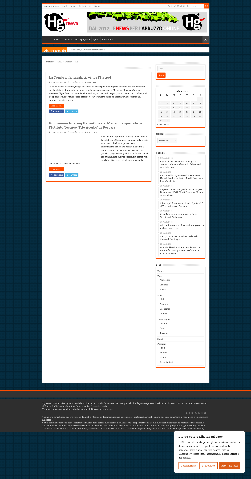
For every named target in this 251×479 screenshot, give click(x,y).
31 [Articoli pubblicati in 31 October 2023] (167, 120)
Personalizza (188, 465)
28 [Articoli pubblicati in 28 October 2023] (193, 116)
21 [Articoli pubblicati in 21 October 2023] (193, 111)
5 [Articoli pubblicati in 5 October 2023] (180, 103)
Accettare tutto (229, 465)
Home (72, 6)
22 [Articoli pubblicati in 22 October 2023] (200, 111)
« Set (159, 124)
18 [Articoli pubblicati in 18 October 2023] (174, 111)
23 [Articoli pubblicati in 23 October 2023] (161, 116)
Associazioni (166, 362)
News (89, 132)
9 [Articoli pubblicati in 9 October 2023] (160, 107)
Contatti (82, 6)
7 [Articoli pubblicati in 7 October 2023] (193, 103)
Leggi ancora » (56, 106)
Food (162, 347)
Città (162, 299)
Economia (165, 308)
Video (163, 357)
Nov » (166, 124)
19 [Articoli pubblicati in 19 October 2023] (180, 111)
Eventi (163, 328)
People (163, 352)
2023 (59, 61)
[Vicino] (242, 433)
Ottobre (69, 61)
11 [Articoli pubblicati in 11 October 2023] (174, 107)
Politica (163, 313)
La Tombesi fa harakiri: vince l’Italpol (80, 77)
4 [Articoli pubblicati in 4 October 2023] (173, 103)
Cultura (163, 323)
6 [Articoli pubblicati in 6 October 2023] (187, 103)
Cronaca (164, 284)
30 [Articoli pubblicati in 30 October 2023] (161, 120)
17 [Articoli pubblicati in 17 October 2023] (167, 111)
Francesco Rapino (58, 82)
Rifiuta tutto (208, 465)
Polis (67, 39)
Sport (96, 39)
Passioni (106, 39)
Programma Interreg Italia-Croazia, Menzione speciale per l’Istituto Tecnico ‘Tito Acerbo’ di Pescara (96, 125)
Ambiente (165, 279)
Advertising (94, 6)
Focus (57, 39)
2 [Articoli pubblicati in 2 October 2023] (160, 103)
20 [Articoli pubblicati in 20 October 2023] (187, 111)
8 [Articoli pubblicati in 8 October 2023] (200, 103)
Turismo (164, 333)
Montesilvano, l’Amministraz (81, 50)
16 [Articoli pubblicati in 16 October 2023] (161, 111)
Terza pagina (81, 39)
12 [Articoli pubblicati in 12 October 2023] (180, 107)
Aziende (164, 304)
